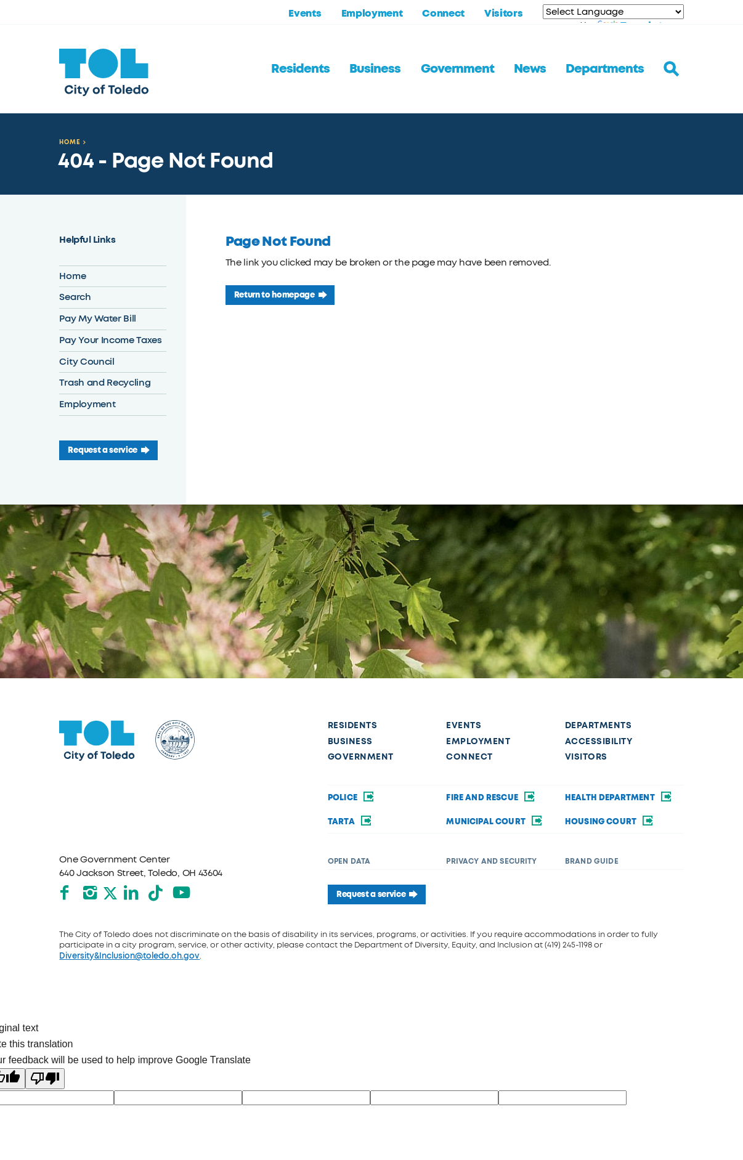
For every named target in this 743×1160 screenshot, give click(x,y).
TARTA (350, 821)
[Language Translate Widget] (613, 11)
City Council (86, 361)
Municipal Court (494, 821)
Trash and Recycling (104, 382)
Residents (300, 68)
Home (70, 142)
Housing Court (610, 821)
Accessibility (599, 741)
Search (75, 297)
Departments (605, 68)
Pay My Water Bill (97, 318)
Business (374, 68)
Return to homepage (274, 295)
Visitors (503, 13)
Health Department (619, 797)
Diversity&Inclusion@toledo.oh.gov (129, 956)
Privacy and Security (491, 861)
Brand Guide (592, 861)
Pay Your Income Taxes (110, 340)
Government (457, 68)
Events (304, 13)
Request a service (102, 450)
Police (352, 797)
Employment (372, 13)
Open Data (349, 861)
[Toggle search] (671, 69)
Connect (443, 13)
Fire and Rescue (491, 797)
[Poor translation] (45, 1078)
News (530, 68)
